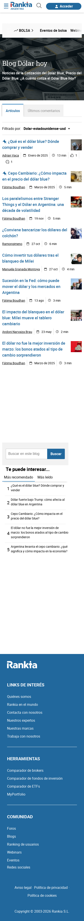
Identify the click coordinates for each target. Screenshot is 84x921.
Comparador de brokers (25, 770)
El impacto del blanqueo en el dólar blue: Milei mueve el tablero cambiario (33, 317)
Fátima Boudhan (13, 187)
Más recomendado (18, 477)
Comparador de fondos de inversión (35, 778)
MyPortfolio (16, 794)
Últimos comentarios (44, 110)
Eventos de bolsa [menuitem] (53, 30)
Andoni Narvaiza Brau (17, 332)
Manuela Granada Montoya (21, 269)
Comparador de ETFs (23, 786)
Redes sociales (18, 867)
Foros (11, 828)
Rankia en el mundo (22, 704)
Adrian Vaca (10, 155)
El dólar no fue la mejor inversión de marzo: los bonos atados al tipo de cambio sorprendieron (33, 349)
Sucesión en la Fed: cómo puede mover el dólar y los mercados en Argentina (31, 286)
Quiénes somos (19, 696)
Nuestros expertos (21, 720)
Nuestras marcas (20, 728)
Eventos (13, 860)
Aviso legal (23, 887)
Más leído (45, 477)
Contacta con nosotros (24, 712)
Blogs (11, 836)
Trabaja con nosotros (23, 736)
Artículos (13, 110)
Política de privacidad (51, 887)
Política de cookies (42, 895)
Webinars (14, 852)
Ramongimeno (12, 244)
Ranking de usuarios (23, 844)
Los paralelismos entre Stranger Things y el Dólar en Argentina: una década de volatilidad (33, 204)
